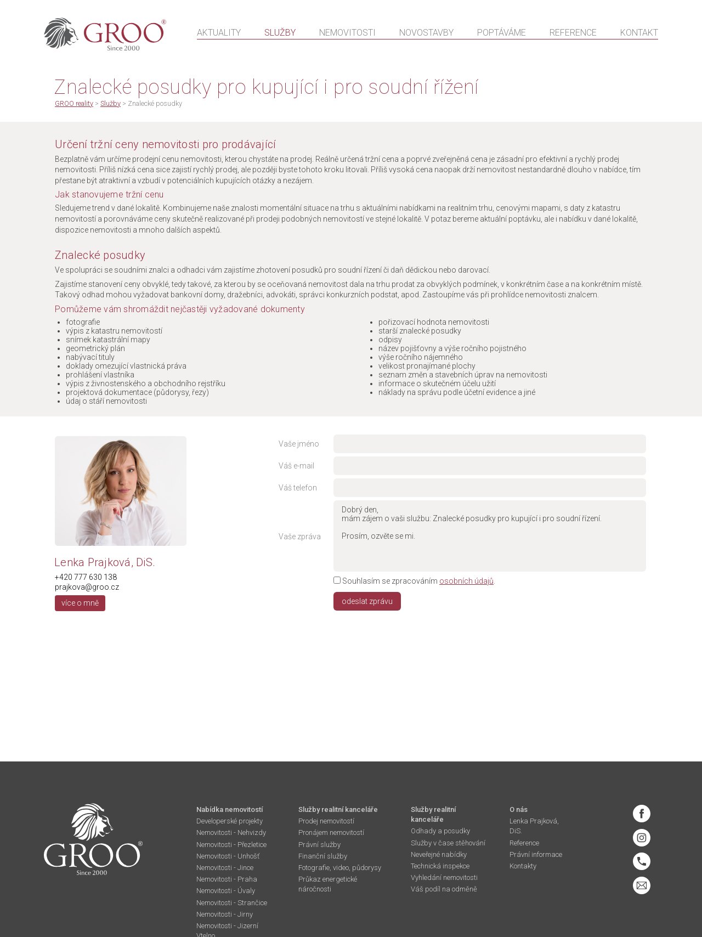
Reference (573, 34)
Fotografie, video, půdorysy (339, 867)
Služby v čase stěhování (448, 843)
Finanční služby (322, 856)
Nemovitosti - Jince (224, 867)
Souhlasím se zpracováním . (414, 581)
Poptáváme (501, 34)
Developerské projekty (229, 821)
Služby (280, 34)
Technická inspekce (440, 866)
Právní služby (319, 844)
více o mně (80, 603)
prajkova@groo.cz (87, 587)
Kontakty (522, 866)
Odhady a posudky (440, 831)
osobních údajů (466, 581)
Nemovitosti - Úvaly (225, 891)
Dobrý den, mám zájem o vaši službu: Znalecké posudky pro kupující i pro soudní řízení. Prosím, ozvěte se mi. (489, 536)
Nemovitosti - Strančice (231, 903)
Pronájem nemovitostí (331, 832)
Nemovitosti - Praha (226, 879)
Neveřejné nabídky (439, 854)
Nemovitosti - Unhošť (227, 856)
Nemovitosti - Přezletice (231, 844)
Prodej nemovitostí (326, 821)
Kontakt (639, 34)
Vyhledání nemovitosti (444, 877)
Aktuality (219, 34)
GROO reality (74, 103)
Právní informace (535, 854)
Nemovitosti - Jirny (224, 914)
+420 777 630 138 (86, 577)
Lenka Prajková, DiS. (534, 826)
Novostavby (426, 34)
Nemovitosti (347, 34)
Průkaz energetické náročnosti (327, 884)
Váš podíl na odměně (444, 889)
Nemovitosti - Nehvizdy (231, 832)
